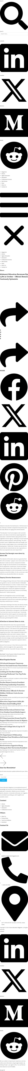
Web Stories (4, 181)
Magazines (4, 172)
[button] (14, 219)
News (2, 183)
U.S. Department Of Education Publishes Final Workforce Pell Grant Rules (14, 737)
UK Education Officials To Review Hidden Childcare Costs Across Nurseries (12, 693)
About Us (3, 185)
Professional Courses (6, 179)
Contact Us (4, 187)
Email (1, 774)
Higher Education (5, 175)
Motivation (4, 177)
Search (1, 1)
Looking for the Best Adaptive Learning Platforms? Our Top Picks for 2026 (13, 674)
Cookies (13, 1066)
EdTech (3, 173)
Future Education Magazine (15, 927)
